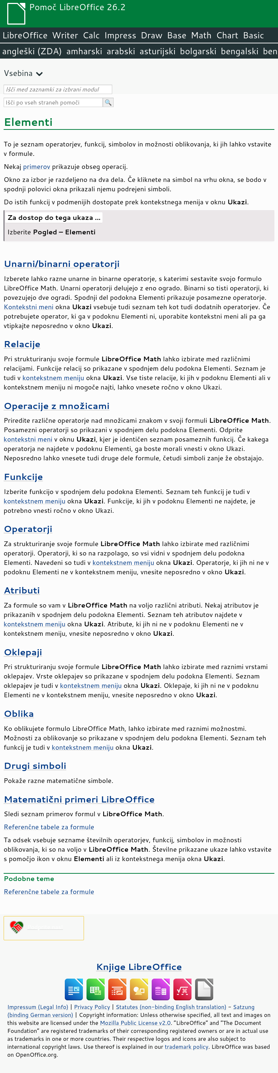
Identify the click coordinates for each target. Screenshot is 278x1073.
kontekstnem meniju (53, 377)
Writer (65, 35)
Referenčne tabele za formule (49, 826)
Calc (91, 35)
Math (201, 35)
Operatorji (28, 528)
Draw (151, 35)
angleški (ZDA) (32, 51)
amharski (84, 51)
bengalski (239, 51)
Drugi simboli (35, 765)
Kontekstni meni (29, 306)
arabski (120, 51)
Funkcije (23, 476)
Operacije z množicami (56, 405)
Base (176, 35)
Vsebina (18, 72)
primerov (36, 166)
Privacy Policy (92, 1007)
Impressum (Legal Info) (37, 1007)
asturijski (157, 51)
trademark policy (186, 1047)
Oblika (19, 713)
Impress (120, 35)
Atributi (22, 590)
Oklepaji (23, 652)
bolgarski (198, 51)
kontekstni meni (28, 439)
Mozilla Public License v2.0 (135, 1023)
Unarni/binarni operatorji (62, 263)
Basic (253, 35)
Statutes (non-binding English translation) (170, 1007)
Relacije (22, 343)
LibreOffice (24, 35)
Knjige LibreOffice (139, 966)
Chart (227, 35)
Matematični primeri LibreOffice (79, 799)
